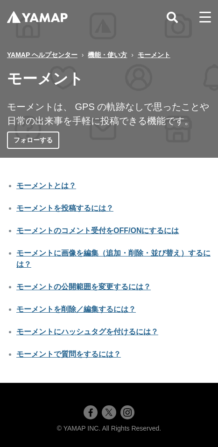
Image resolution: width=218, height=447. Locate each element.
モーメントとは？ (46, 186)
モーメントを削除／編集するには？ (76, 309)
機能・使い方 (107, 55)
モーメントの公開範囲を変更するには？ (83, 287)
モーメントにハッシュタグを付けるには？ (87, 332)
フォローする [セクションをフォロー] (33, 140)
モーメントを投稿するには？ (64, 208)
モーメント (154, 55)
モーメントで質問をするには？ (68, 354)
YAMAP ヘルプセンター (42, 55)
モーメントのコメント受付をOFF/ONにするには (97, 230)
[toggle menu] (205, 17)
